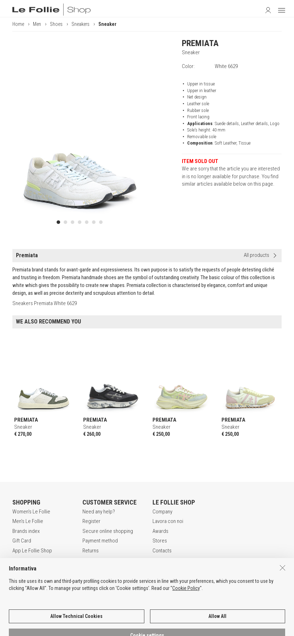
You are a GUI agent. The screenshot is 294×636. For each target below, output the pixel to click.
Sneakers (80, 24)
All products (256, 255)
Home (18, 24)
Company (162, 511)
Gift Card (21, 540)
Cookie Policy (186, 628)
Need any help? (98, 511)
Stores (159, 540)
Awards (160, 531)
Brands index (26, 531)
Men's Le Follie (27, 521)
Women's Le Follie (31, 511)
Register (91, 521)
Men (37, 24)
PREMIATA (200, 43)
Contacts (162, 550)
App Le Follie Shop (32, 550)
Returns (90, 550)
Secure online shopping (107, 531)
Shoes (56, 24)
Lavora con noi (167, 521)
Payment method (100, 540)
